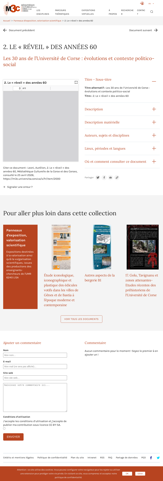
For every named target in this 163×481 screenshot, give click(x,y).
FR (150, 4)
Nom (5, 350)
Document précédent (22, 30)
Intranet (92, 457)
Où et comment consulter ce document (115, 161)
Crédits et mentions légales (18, 457)
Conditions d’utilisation (16, 416)
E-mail (7, 361)
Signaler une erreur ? (19, 186)
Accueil (6, 20)
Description (94, 109)
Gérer (140, 473)
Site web (8, 372)
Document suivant (140, 30)
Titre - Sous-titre (98, 79)
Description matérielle (102, 122)
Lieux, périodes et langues (105, 148)
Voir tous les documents (81, 319)
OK (127, 473)
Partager (89, 177)
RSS (102, 457)
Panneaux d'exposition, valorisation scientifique (37, 20)
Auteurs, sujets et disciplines (107, 135)
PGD (143, 457)
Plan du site (77, 457)
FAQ (110, 457)
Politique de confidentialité (52, 457)
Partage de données (127, 457)
